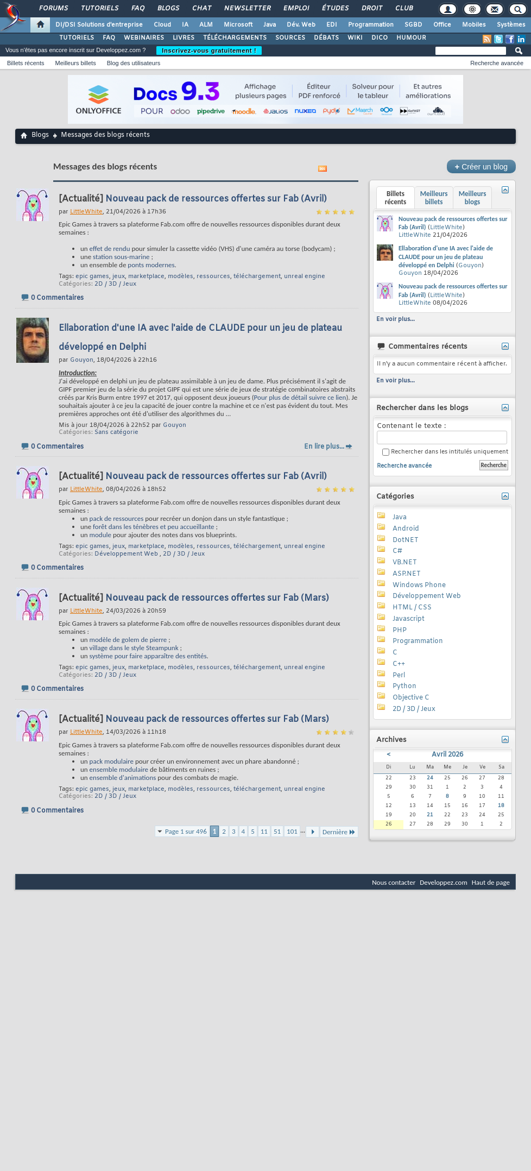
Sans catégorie (116, 432)
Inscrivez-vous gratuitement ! (209, 50)
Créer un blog (481, 166)
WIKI (355, 38)
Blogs (168, 8)
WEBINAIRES (144, 38)
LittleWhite (446, 227)
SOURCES (290, 38)
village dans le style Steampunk (134, 648)
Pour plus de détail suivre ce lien (300, 397)
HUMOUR (411, 38)
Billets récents (25, 63)
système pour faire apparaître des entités (148, 656)
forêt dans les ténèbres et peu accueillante (153, 526)
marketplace (146, 276)
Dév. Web (301, 25)
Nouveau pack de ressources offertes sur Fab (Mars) (217, 598)
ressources (213, 276)
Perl (399, 675)
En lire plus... (324, 447)
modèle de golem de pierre (128, 639)
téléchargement (257, 276)
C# (397, 551)
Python (404, 686)
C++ (399, 664)
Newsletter (247, 8)
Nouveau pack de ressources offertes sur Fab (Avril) (216, 199)
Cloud (162, 25)
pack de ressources (117, 518)
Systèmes (511, 25)
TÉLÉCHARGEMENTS (235, 38)
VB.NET (405, 562)
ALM (206, 25)
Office (442, 25)
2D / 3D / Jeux (115, 284)
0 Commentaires (57, 298)
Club (403, 8)
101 (292, 831)
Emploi (295, 8)
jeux (118, 276)
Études (334, 8)
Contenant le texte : (442, 433)
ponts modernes (151, 265)
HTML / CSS (412, 607)
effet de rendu (110, 248)
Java (269, 25)
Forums (52, 8)
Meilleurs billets (75, 63)
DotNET (406, 540)
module (100, 535)
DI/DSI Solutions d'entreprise (99, 25)
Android (406, 529)
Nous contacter (393, 882)
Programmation (371, 25)
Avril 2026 (447, 755)
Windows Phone (419, 585)
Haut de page (491, 882)
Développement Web (126, 554)
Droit (371, 8)
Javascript (409, 619)
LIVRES (183, 38)
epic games (92, 276)
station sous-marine (121, 257)
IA (185, 25)
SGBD (413, 25)
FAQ (137, 8)
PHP (400, 630)
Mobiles (474, 25)
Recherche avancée (496, 63)
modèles (180, 276)
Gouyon (174, 425)
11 (264, 831)
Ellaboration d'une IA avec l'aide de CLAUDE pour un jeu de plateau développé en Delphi (446, 256)
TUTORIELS (76, 38)
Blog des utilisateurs (133, 63)
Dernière (339, 832)
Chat (201, 8)
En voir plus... (395, 319)
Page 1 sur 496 (186, 831)
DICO (379, 38)
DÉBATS (326, 38)
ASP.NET (407, 574)
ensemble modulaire (119, 769)
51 (277, 831)
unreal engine (304, 276)
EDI (331, 25)
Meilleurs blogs (472, 198)
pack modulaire (112, 761)
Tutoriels (99, 8)
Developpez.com (443, 882)
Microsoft (238, 25)
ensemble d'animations (123, 777)
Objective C (411, 698)
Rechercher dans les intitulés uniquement (445, 452)
